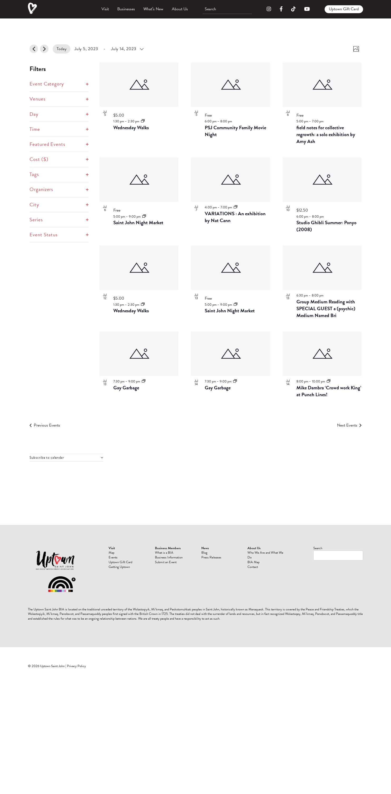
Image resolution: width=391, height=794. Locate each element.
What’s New (153, 9)
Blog (204, 552)
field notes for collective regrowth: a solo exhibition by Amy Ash (325, 134)
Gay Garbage (126, 387)
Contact (252, 567)
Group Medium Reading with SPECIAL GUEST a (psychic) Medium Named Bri (325, 308)
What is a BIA (164, 552)
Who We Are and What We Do (265, 555)
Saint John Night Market (138, 222)
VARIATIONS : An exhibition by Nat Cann (235, 217)
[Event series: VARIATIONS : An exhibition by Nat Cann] (235, 207)
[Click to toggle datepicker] (109, 48)
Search (317, 548)
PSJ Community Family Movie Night (235, 131)
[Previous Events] (34, 49)
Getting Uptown (119, 567)
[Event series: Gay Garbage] (143, 381)
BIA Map (253, 562)
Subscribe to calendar (47, 458)
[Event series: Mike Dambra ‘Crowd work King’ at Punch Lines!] (328, 381)
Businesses (126, 9)
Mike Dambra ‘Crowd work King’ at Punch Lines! (328, 391)
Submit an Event (166, 562)
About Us (180, 9)
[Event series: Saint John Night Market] (144, 216)
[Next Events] (44, 49)
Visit (105, 9)
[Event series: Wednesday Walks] (143, 121)
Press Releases (211, 557)
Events (113, 557)
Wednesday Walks (131, 127)
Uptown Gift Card (344, 9)
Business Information (169, 557)
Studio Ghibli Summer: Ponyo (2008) (326, 226)
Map (111, 552)
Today (61, 49)
